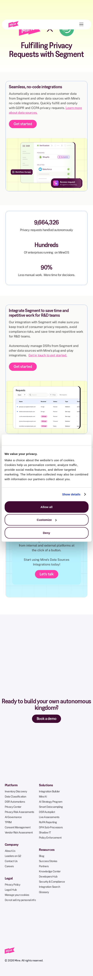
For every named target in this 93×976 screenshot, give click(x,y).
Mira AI (43, 796)
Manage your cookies (17, 894)
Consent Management (17, 827)
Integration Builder (49, 791)
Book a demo (46, 718)
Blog (41, 856)
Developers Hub (48, 876)
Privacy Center (13, 806)
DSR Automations (15, 801)
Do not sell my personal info (20, 900)
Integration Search (49, 886)
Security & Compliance (52, 881)
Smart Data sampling (51, 806)
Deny (46, 532)
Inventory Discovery (16, 791)
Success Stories (48, 861)
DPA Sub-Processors (51, 827)
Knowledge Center (50, 871)
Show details (71, 494)
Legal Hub (11, 889)
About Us (10, 850)
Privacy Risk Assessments (19, 811)
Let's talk (47, 574)
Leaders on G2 (13, 856)
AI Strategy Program (50, 801)
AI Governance (13, 817)
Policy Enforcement (50, 837)
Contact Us (11, 861)
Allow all (46, 506)
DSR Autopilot (47, 811)
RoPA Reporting (48, 822)
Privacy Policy (12, 884)
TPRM (8, 822)
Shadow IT (45, 832)
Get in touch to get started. (47, 355)
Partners (44, 866)
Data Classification (15, 796)
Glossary (44, 892)
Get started (23, 124)
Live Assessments (49, 817)
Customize (46, 519)
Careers (9, 866)
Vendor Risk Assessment (19, 832)
